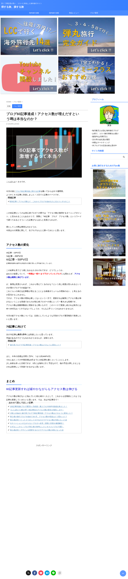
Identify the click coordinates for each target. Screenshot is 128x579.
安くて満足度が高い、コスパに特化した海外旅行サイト (64, 567)
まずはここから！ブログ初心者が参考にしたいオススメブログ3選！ (39, 371)
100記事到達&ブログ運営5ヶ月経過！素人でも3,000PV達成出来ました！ (40, 351)
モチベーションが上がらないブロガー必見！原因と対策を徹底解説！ (39, 367)
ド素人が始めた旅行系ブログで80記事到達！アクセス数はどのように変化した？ (43, 357)
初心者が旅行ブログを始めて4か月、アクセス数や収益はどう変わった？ (40, 361)
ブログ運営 (94, 13)
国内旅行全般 (54, 13)
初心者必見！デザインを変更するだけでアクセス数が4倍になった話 (38, 374)
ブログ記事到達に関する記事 (29, 135)
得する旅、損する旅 (12, 6)
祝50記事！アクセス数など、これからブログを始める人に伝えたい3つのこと (42, 146)
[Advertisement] (44, 408)
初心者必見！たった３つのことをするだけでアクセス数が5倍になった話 (40, 364)
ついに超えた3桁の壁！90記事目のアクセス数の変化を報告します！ (39, 354)
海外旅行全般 (34, 13)
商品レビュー (74, 13)
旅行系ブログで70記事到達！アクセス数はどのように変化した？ (37, 289)
